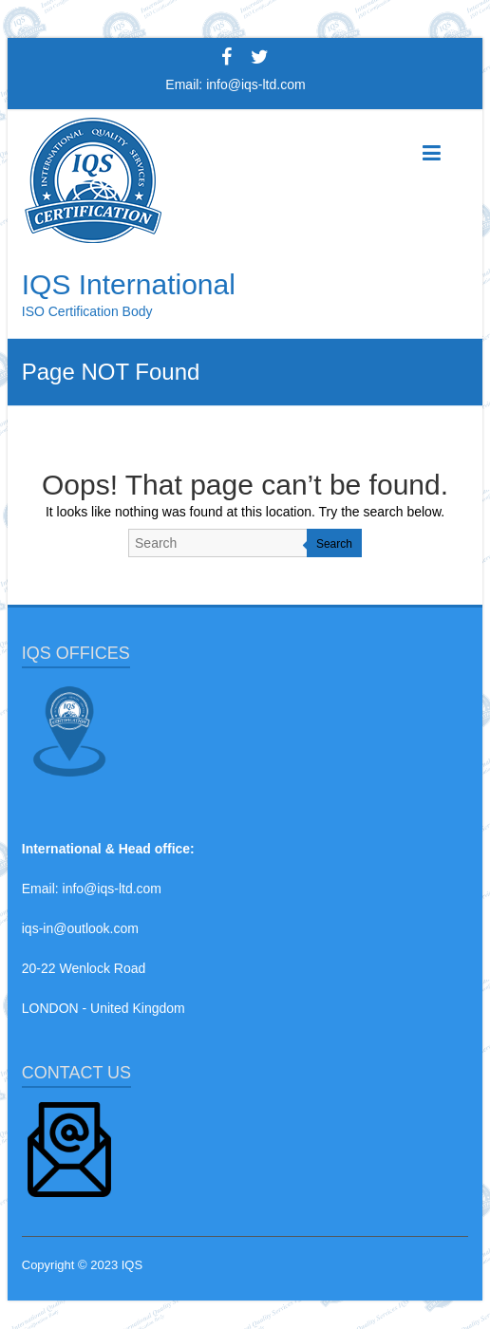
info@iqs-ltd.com (255, 84)
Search (334, 544)
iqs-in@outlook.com (80, 928)
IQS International (129, 284)
